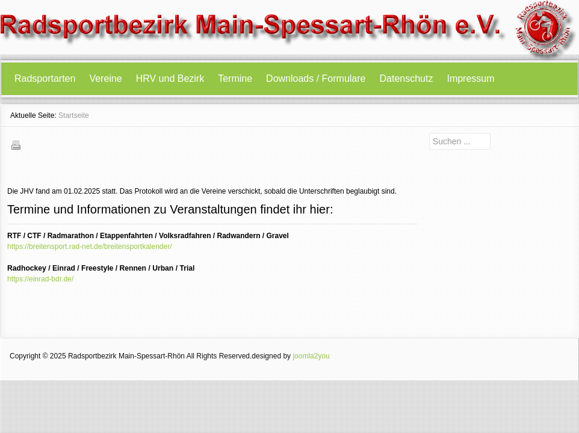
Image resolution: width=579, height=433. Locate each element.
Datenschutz (406, 78)
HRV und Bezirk (170, 78)
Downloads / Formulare (315, 78)
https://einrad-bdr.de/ (40, 279)
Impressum (470, 78)
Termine (235, 78)
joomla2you (311, 356)
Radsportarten (44, 78)
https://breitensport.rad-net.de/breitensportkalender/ (89, 246)
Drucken (15, 145)
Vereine (105, 78)
